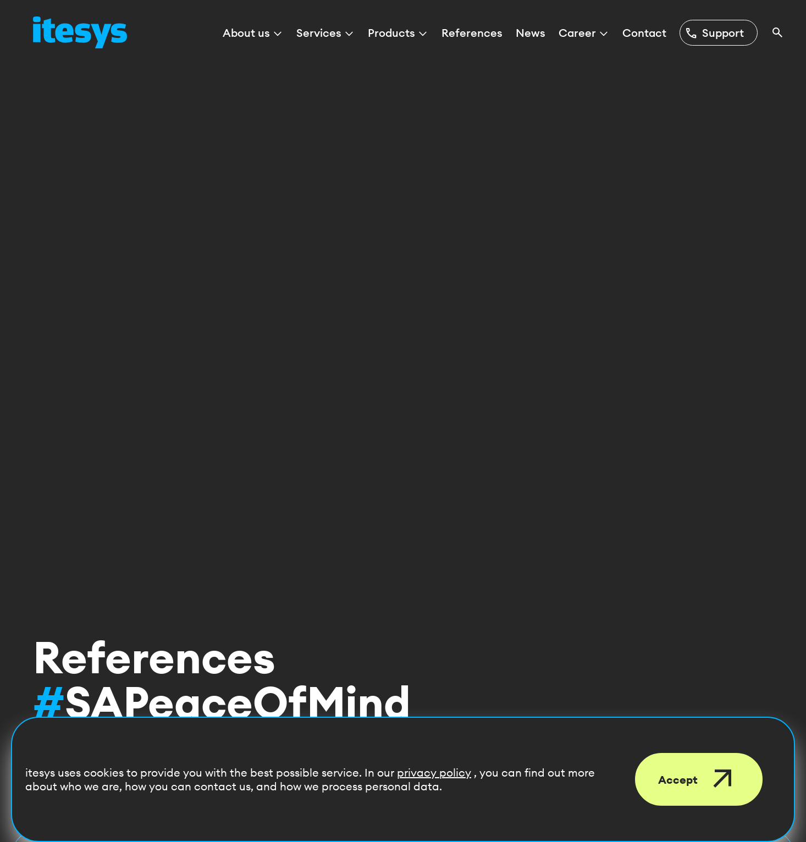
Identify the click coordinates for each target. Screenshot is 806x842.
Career (584, 33)
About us (253, 33)
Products (398, 33)
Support (714, 33)
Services (325, 33)
